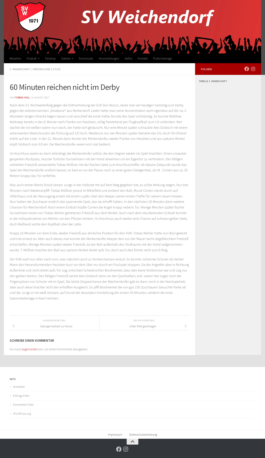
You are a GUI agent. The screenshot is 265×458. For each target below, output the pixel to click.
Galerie (66, 58)
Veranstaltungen (109, 58)
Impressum (115, 434)
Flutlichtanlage (162, 58)
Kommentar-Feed (23, 404)
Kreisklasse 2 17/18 (47, 69)
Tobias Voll (22, 97)
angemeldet (29, 349)
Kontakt (143, 58)
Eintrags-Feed (21, 395)
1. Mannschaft (20, 69)
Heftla (128, 58)
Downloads (86, 58)
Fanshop (50, 58)
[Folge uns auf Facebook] (246, 69)
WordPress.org (22, 413)
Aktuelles (15, 58)
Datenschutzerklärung (143, 434)
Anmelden (19, 386)
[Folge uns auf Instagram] (253, 69)
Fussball (32, 58)
